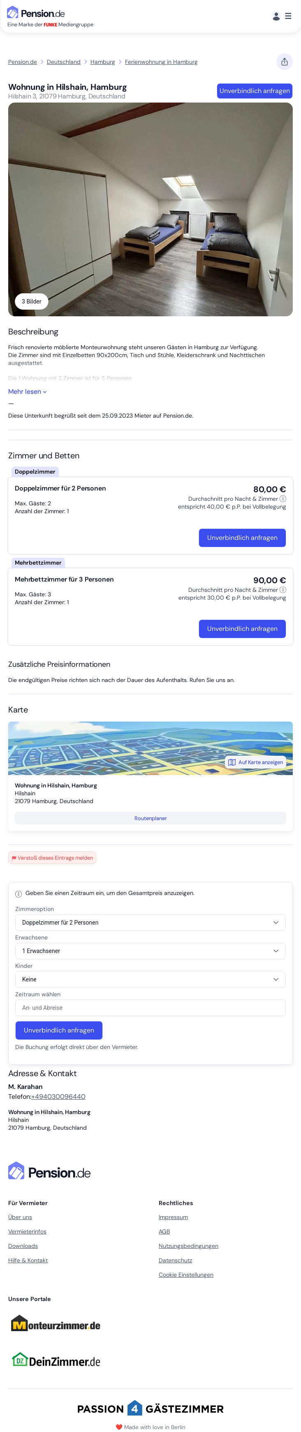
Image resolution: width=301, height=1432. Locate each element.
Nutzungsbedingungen (188, 1246)
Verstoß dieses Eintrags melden (52, 857)
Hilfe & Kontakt (28, 1260)
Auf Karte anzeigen (255, 762)
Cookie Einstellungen (186, 1274)
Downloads (23, 1246)
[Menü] (281, 16)
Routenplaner (150, 818)
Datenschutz (175, 1260)
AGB (164, 1231)
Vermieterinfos (27, 1231)
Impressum (173, 1217)
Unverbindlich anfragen (255, 90)
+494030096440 (58, 1096)
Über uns (20, 1217)
